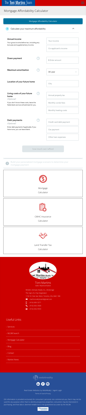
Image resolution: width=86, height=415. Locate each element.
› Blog (8, 346)
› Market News (12, 359)
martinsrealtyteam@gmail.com (41, 299)
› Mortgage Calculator (15, 340)
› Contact (10, 353)
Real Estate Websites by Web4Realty (37, 390)
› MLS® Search (12, 333)
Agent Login (57, 390)
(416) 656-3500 (35, 306)
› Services (10, 326)
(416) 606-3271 (35, 302)
